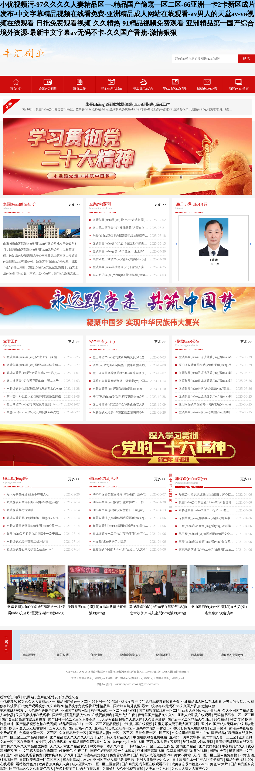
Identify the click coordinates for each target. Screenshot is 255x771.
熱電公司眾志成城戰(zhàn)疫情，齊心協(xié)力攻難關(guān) (206, 495)
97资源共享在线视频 (137, 724)
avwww (86, 759)
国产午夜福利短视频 (92, 755)
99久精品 (221, 719)
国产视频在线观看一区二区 (159, 710)
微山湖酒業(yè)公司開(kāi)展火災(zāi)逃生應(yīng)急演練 (120, 358)
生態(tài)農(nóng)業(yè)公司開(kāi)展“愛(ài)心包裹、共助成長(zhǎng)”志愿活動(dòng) (34, 413)
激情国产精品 (186, 746)
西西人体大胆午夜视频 (163, 742)
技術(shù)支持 (181, 671)
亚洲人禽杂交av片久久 (153, 759)
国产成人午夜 (125, 715)
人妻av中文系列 (158, 768)
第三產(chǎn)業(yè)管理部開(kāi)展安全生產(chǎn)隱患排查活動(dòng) (206, 535)
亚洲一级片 (219, 728)
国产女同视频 (209, 746)
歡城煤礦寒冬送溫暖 (20, 510)
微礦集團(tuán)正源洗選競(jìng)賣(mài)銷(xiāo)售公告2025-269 (206, 374)
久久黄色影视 (155, 719)
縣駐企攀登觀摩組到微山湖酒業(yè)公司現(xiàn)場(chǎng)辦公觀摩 (120, 382)
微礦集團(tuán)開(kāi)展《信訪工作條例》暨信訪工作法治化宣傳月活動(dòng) (120, 244)
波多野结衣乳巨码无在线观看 (78, 768)
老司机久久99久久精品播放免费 (24, 746)
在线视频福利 (102, 715)
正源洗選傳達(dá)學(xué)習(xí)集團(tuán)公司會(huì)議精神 (206, 551)
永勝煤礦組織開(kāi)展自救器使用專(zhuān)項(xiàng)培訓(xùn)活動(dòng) (120, 413)
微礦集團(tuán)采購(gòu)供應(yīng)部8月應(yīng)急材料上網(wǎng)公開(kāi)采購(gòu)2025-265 (206, 413)
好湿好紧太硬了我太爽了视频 (177, 724)
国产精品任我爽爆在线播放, (232, 733)
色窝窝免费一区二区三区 (38, 733)
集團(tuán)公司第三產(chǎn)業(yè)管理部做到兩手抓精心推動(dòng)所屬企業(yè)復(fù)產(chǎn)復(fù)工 (207, 503)
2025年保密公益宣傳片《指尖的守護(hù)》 (120, 494)
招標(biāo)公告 (207, 84)
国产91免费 (218, 750)
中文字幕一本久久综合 (107, 746)
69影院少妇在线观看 (52, 742)
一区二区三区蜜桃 (123, 710)
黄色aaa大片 (219, 764)
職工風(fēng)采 (143, 84)
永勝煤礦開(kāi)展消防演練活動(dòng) (117, 388)
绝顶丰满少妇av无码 (198, 742)
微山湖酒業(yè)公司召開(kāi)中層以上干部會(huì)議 (34, 382)
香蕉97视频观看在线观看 (235, 742)
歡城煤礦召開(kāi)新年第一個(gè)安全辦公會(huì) (34, 519)
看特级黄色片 (26, 764)
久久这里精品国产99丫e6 (191, 733)
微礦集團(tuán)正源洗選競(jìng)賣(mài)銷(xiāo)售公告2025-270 (206, 358)
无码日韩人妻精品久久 (113, 737)
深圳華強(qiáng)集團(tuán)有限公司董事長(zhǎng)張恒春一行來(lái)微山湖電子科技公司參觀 (207, 519)
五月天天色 (58, 728)
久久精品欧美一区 (73, 733)
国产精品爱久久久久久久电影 (72, 737)
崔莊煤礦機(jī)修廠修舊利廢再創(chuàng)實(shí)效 (121, 519)
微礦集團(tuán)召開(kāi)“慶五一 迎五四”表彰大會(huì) (120, 252)
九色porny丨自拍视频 (128, 742)
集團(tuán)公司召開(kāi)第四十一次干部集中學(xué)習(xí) (34, 535)
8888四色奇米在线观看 (190, 728)
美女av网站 (183, 755)
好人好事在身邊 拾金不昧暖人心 (28, 494)
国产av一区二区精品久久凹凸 (189, 719)
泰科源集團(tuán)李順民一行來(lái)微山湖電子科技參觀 (205, 511)
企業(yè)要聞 (48, 84)
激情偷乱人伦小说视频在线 (123, 768)
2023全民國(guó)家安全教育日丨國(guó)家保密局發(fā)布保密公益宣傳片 (120, 511)
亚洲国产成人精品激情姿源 (114, 759)
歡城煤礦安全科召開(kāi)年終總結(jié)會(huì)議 (34, 503)
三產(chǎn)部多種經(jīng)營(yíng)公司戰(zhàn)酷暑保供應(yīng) (206, 527)
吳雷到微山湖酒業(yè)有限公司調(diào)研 (119, 259)
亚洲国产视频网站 (75, 710)
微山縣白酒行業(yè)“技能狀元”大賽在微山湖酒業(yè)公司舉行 (120, 229)
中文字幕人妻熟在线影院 (38, 750)
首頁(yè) (15, 84)
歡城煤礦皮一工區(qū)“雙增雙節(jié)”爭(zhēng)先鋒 (120, 535)
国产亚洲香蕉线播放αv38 (71, 715)
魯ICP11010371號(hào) (149, 671)
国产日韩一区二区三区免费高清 (72, 719)
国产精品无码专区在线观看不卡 (146, 764)
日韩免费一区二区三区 (152, 733)
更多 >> (74, 204)
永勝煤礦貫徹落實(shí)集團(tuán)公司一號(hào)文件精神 (34, 527)
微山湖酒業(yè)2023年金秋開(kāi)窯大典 (119, 404)
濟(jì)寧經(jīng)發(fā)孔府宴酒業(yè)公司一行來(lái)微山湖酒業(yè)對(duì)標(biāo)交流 (120, 398)
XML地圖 (167, 671)
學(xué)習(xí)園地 (175, 84)
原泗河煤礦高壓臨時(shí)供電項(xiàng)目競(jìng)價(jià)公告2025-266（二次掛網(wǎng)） (206, 366)
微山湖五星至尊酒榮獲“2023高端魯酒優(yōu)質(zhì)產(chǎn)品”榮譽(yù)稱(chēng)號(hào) (121, 374)
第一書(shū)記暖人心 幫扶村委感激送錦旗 (34, 396)
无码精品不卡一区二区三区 (234, 715)
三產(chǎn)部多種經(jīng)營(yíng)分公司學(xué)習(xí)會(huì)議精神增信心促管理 (206, 543)
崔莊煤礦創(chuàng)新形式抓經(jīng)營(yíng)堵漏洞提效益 (120, 527)
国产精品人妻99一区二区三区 (111, 733)
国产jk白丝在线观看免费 (24, 755)
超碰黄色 (66, 750)
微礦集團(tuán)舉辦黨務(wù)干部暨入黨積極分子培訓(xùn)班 (120, 268)
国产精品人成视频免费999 (153, 755)
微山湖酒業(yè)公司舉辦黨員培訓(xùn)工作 (34, 404)
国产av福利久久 (80, 728)
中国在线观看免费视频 (150, 737)
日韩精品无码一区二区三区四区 (150, 746)
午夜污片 (81, 750)
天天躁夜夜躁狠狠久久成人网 (120, 719)
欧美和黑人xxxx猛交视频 (28, 728)
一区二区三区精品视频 (102, 724)
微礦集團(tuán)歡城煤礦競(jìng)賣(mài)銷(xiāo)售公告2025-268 (206, 382)
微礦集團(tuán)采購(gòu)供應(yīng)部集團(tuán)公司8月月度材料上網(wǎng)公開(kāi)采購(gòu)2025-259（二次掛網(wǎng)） (206, 390)
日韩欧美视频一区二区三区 (40, 759)
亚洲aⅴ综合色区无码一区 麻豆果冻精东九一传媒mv (133, 728)
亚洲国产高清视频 (151, 750)
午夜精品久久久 (234, 746)
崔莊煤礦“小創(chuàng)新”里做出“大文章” (120, 549)
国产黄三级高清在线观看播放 (24, 719)
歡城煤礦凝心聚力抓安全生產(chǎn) (30, 549)
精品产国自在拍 (71, 724)
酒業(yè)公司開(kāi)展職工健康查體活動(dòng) (121, 366)
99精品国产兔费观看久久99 (90, 742)
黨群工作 (79, 84)
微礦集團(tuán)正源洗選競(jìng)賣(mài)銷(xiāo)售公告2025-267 (206, 397)
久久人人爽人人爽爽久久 (190, 768)
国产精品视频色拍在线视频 (37, 724)
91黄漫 (245, 755)
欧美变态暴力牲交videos (189, 764)
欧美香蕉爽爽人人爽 (54, 764)
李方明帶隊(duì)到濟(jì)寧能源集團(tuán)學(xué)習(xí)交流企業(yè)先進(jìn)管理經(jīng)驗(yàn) (120, 276)
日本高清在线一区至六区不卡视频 (198, 759)
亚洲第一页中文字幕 (185, 737)
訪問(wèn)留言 (239, 84)
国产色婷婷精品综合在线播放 (112, 750)
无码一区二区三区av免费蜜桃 (215, 755)
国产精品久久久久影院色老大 (31, 768)
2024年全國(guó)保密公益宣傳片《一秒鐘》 (118, 503)
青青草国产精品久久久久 (157, 715)
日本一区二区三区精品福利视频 (24, 737)
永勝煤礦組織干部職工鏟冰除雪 (27, 541)
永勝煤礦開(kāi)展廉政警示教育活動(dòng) (34, 388)
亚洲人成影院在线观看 (194, 715)
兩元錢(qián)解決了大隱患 (109, 541)
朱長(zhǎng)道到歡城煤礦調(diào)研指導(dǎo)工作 (127, 104)
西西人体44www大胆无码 (201, 710)
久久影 (69, 755)
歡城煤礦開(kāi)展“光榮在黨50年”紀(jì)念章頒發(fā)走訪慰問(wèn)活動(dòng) (33, 374)
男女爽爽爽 (54, 755)
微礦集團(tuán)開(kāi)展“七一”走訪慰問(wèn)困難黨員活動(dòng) (120, 221)
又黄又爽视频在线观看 (33, 715)
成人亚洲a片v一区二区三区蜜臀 (96, 764)
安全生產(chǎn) (111, 84)
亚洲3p (206, 724)
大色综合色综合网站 (44, 710)
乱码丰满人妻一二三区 (219, 737)
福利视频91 (99, 710)
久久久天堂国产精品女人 (69, 746)
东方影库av (70, 759)
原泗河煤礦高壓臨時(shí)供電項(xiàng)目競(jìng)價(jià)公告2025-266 (206, 405)
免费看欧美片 (120, 755)
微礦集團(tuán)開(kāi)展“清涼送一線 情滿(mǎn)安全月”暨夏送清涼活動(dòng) (33, 358)
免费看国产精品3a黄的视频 (187, 750)
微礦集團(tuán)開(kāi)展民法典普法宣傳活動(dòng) (34, 366)
